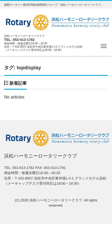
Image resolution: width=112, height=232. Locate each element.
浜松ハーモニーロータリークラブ (55, 200)
